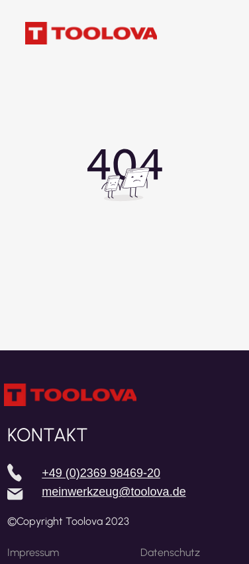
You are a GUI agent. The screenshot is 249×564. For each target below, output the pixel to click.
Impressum (33, 552)
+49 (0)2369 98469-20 (101, 473)
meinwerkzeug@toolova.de (113, 491)
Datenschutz (170, 552)
